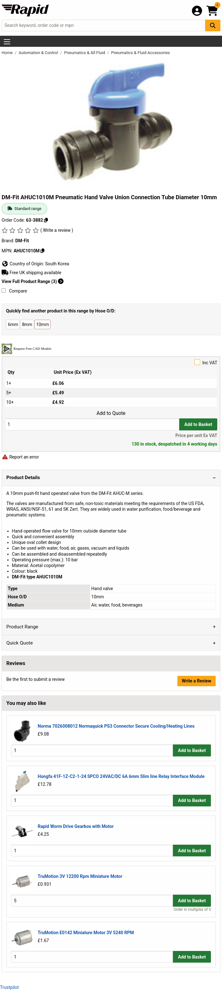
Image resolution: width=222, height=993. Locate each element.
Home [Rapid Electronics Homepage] (8, 52)
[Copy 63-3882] (46, 220)
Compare (14, 290)
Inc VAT (111, 362)
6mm (13, 324)
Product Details (23, 477)
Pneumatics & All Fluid (85, 52)
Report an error (20, 457)
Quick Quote (19, 643)
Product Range (22, 627)
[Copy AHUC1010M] (42, 251)
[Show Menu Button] (7, 41)
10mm (42, 324)
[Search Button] (212, 25)
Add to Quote (111, 413)
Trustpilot (9, 987)
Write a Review (196, 680)
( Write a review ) (56, 230)
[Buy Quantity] (92, 424)
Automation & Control (39, 52)
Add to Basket (198, 424)
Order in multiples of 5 (192, 909)
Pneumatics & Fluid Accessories (140, 52)
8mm (27, 324)
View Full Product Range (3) (33, 281)
